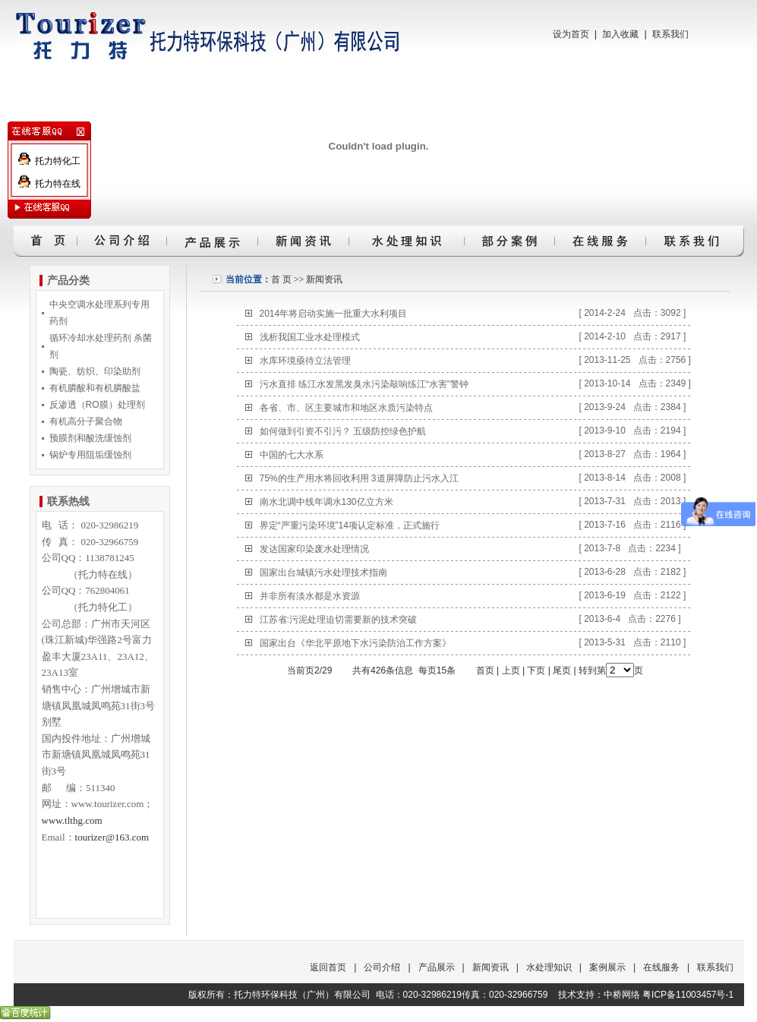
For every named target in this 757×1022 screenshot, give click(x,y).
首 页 (281, 279)
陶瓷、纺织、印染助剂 (94, 371)
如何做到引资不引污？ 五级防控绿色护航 (343, 431)
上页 (511, 670)
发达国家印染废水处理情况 (314, 549)
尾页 (562, 670)
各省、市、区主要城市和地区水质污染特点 (346, 407)
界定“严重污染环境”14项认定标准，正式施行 (350, 525)
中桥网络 (622, 994)
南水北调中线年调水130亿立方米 (326, 502)
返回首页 (328, 967)
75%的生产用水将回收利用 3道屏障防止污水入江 (359, 478)
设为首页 (571, 34)
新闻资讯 (324, 279)
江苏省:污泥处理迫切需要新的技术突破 (338, 619)
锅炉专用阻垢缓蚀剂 (90, 454)
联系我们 (670, 34)
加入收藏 (620, 34)
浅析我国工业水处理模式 (310, 337)
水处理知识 (549, 967)
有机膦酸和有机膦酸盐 (94, 388)
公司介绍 (382, 967)
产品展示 (436, 967)
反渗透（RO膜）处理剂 (97, 404)
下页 (536, 670)
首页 (485, 670)
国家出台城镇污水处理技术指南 (323, 572)
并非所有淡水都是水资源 (310, 596)
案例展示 (607, 967)
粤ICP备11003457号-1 (687, 994)
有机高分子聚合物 (85, 421)
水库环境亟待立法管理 (305, 360)
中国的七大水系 (291, 454)
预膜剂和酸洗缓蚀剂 (90, 438)
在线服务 (661, 967)
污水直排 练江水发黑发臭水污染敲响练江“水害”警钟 (364, 384)
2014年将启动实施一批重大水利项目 (334, 313)
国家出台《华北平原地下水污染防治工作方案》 (355, 643)
